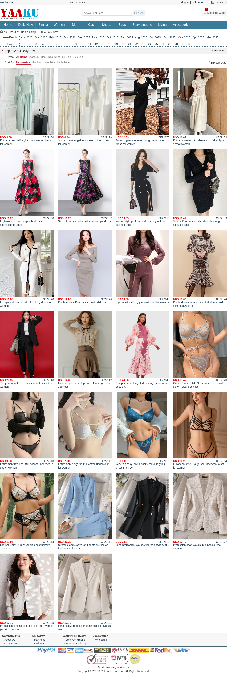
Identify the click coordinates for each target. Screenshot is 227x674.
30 (189, 44)
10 (82, 44)
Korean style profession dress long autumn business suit (142, 187)
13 (102, 44)
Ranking (37, 62)
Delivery (39, 643)
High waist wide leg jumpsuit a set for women (142, 267)
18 (109, 44)
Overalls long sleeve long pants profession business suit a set (85, 511)
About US (10, 639)
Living (162, 24)
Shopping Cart (214, 12)
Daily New (25, 24)
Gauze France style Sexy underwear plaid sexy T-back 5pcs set (200, 349)
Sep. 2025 (127, 37)
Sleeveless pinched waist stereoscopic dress (85, 186)
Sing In (184, 2)
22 (136, 44)
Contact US (11, 643)
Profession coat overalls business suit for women (200, 511)
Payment (39, 639)
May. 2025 (184, 37)
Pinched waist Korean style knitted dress (85, 267)
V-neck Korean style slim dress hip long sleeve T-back (200, 187)
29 (182, 44)
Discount (34, 56)
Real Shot (54, 56)
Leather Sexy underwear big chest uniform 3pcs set (27, 511)
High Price (63, 62)
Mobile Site (6, 2)
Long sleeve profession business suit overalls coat (85, 592)
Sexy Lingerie (142, 24)
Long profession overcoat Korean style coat (142, 509)
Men (75, 24)
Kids (91, 24)
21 (129, 44)
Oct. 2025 (112, 37)
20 (122, 44)
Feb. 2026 (55, 37)
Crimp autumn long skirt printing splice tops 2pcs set (142, 349)
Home (8, 24)
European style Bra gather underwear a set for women (200, 430)
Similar (43, 24)
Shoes (106, 24)
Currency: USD (76, 2)
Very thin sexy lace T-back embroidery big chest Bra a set (142, 430)
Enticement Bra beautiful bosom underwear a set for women (27, 430)
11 (89, 44)
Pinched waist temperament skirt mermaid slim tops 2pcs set (200, 268)
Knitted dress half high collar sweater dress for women (27, 106)
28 (176, 44)
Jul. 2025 (155, 37)
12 (96, 44)
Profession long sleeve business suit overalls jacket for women (27, 592)
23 (142, 44)
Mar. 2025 (212, 37)
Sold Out (78, 56)
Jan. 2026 (69, 37)
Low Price (49, 62)
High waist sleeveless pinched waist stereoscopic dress (27, 187)
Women (59, 24)
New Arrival (23, 62)
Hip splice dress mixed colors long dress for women (27, 268)
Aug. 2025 (141, 37)
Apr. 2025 (198, 37)
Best (43, 56)
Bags (122, 24)
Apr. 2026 (26, 37)
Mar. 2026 (41, 37)
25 (156, 44)
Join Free (197, 2)
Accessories (181, 24)
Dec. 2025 (84, 37)
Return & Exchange (75, 643)
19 (116, 44)
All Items (21, 56)
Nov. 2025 (98, 37)
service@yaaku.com (118, 667)
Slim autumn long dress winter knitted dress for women (85, 106)
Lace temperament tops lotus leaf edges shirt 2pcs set (85, 349)
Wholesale (101, 639)
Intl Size (66, 56)
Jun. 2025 (170, 37)
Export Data (219, 62)
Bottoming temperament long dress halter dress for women (142, 106)
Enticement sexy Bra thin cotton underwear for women (85, 430)
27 (169, 44)
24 (149, 44)
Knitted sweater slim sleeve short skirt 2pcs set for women (200, 106)
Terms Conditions (74, 639)
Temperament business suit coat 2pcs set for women (27, 349)
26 (162, 44)
